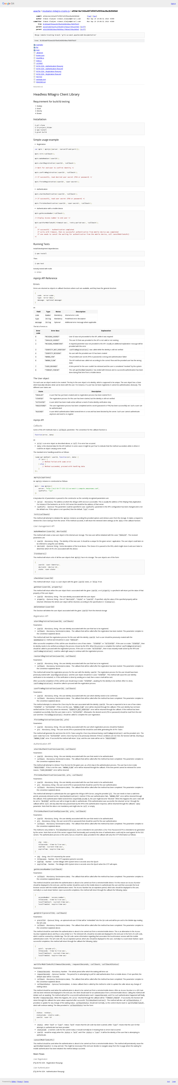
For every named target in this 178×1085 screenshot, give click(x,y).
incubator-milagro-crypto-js (56, 11)
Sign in (173, 3)
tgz (94, 16)
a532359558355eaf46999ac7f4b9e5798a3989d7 (61, 29)
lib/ (37, 47)
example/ (39, 45)
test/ (38, 50)
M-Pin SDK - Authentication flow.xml (49, 69)
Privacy (19, 1081)
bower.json (40, 55)
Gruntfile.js (40, 58)
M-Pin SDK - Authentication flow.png (49, 66)
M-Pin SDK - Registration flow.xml (48, 74)
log (89, 16)
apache (36, 11)
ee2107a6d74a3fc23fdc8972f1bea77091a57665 (61, 27)
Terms (26, 1081)
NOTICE (39, 77)
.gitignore (39, 53)
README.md (41, 82)
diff (83, 27)
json (174, 1081)
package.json (41, 79)
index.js (39, 61)
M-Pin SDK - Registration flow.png (48, 71)
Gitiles (13, 1081)
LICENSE (39, 63)
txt (168, 1081)
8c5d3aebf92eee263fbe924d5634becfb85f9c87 (61, 24)
